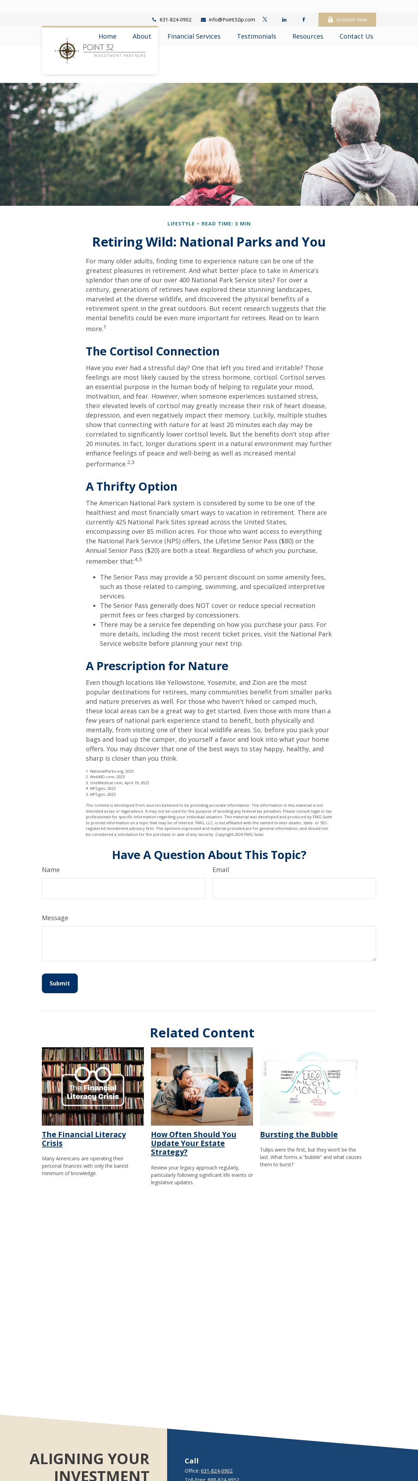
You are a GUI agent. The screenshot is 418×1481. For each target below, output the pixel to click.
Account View (347, 7)
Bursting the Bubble (299, 1113)
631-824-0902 (171, 7)
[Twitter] (265, 7)
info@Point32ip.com (227, 7)
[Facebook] (303, 7)
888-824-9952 (223, 1458)
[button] (107, 24)
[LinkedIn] (284, 7)
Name (51, 848)
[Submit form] (60, 962)
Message (55, 896)
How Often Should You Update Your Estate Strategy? (193, 1122)
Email (221, 848)
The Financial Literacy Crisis (84, 1117)
